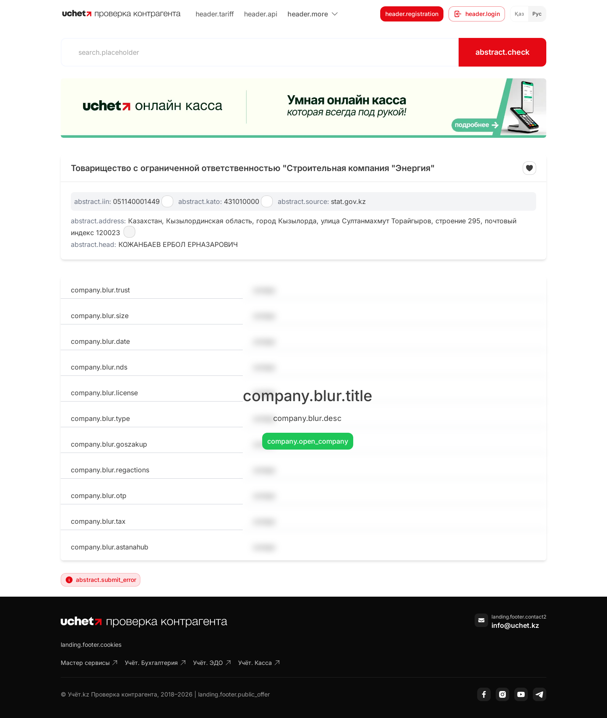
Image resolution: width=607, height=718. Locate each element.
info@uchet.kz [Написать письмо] (515, 625)
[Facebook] (484, 694)
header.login (477, 14)
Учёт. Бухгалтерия (155, 662)
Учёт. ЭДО (212, 662)
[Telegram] (539, 694)
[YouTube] (521, 694)
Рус (537, 14)
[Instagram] (502, 694)
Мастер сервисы (89, 662)
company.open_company (307, 441)
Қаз (519, 14)
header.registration (411, 13)
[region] (303, 108)
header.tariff (215, 14)
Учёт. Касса (259, 662)
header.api (260, 14)
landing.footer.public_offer (234, 694)
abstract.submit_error (100, 580)
